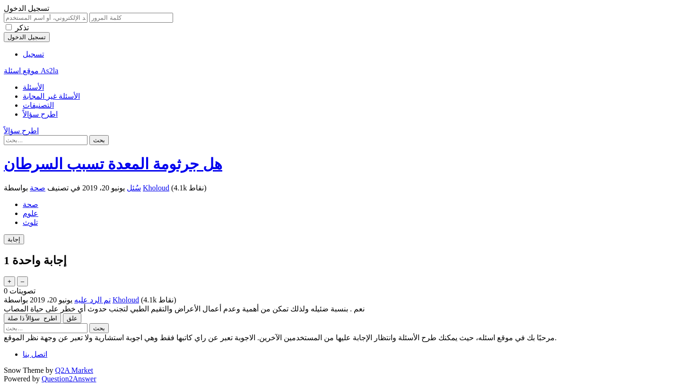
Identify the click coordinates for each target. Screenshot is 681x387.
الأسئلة (33, 87)
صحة (37, 188)
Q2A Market (74, 370)
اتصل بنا (35, 354)
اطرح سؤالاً (40, 114)
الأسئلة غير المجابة (51, 96)
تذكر (22, 28)
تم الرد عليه (92, 300)
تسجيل (33, 54)
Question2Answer (69, 379)
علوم (30, 213)
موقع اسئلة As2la (31, 71)
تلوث (30, 222)
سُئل (134, 188)
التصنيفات (38, 105)
